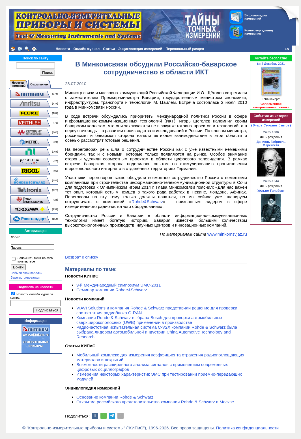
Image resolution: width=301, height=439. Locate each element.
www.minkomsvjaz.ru (227, 234)
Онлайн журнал (86, 49)
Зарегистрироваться (25, 277)
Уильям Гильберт (271, 190)
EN (287, 49)
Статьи (109, 49)
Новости (63, 49)
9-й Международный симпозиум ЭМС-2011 (118, 285)
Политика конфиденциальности (247, 427)
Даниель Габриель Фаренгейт (271, 143)
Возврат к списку (81, 257)
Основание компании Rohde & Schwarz (114, 397)
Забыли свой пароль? (26, 273)
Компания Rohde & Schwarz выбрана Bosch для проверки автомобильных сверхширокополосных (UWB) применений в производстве (149, 320)
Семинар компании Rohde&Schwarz (111, 289)
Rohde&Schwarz (147, 201)
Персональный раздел (184, 49)
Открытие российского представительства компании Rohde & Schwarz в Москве (155, 401)
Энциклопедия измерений (140, 49)
